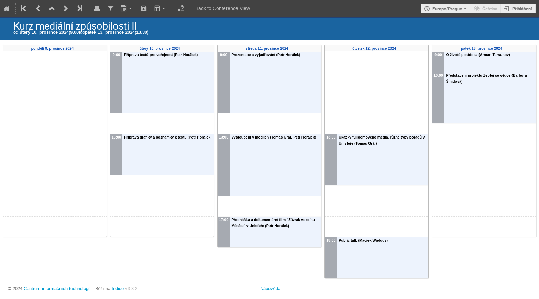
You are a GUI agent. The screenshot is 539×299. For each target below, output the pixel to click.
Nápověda (270, 288)
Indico (118, 288)
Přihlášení (522, 8)
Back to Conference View (222, 8)
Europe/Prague (447, 8)
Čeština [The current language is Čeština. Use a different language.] (489, 8)
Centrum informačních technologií (57, 288)
